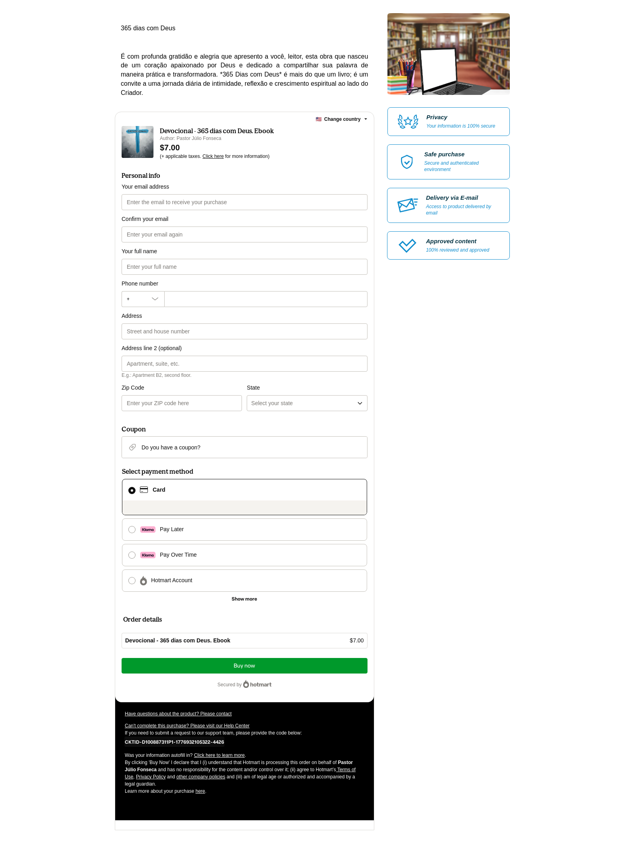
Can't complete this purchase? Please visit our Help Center (187, 726)
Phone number (140, 283)
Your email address (145, 186)
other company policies (200, 777)
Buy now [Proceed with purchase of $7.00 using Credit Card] (244, 665)
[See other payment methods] (244, 599)
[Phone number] (266, 299)
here (200, 791)
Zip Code (133, 387)
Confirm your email (145, 219)
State (253, 387)
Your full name (139, 251)
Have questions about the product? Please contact (178, 714)
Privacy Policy (151, 777)
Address (132, 316)
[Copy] (174, 742)
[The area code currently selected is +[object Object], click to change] (143, 299)
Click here (213, 156)
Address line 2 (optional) (152, 348)
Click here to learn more (219, 755)
